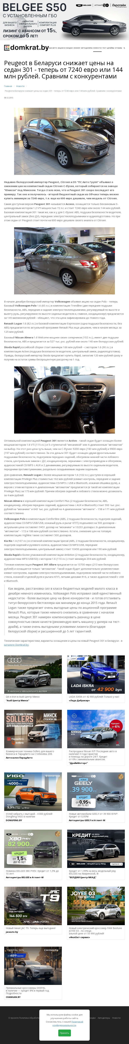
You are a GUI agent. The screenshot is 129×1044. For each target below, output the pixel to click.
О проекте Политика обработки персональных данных (36, 1017)
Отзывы (118, 48)
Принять (64, 1032)
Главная (8, 86)
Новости (97, 48)
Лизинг (76, 48)
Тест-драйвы (108, 48)
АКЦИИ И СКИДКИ (65, 48)
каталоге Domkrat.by (16, 644)
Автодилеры (87, 48)
